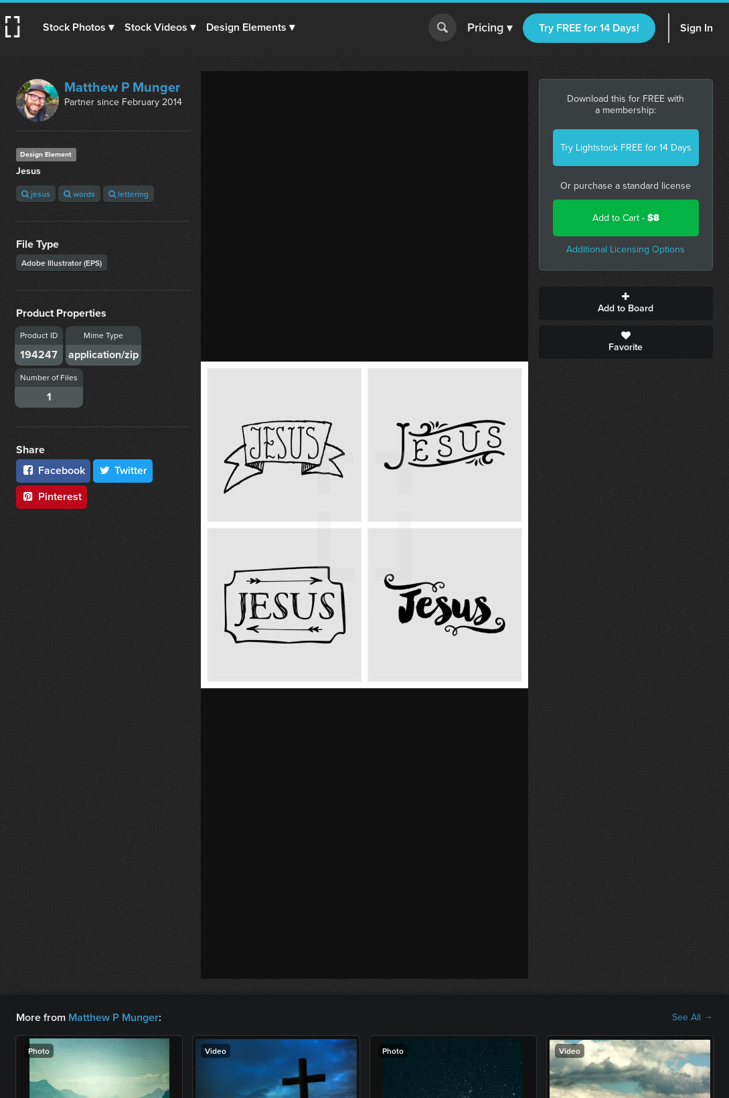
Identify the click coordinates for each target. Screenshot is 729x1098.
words (79, 194)
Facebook (53, 470)
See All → (692, 1017)
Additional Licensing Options (625, 249)
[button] (78, 27)
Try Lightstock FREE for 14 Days (626, 148)
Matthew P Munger (122, 87)
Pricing (489, 28)
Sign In (696, 27)
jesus (35, 194)
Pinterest (51, 496)
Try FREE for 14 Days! (589, 27)
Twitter (123, 470)
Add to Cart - (625, 218)
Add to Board (626, 303)
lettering (128, 194)
